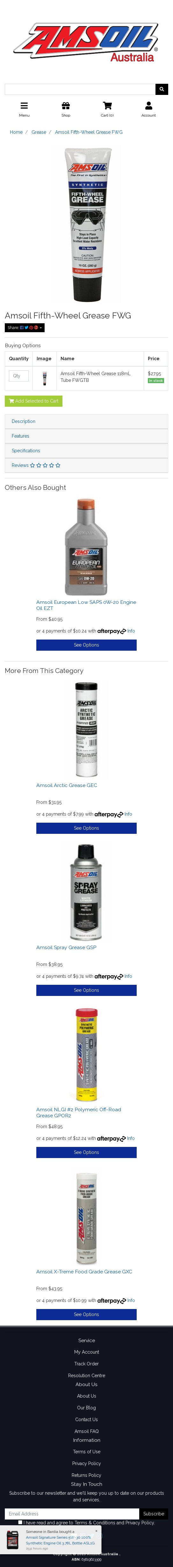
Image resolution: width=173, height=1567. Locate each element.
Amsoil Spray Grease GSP (66, 947)
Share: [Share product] (23, 327)
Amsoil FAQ (87, 1431)
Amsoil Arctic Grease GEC (66, 785)
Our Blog (86, 1407)
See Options (86, 645)
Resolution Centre (86, 1375)
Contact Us (86, 1419)
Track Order (86, 1363)
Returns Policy (86, 1475)
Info (131, 630)
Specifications (26, 450)
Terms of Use (86, 1451)
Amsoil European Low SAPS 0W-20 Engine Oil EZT (86, 605)
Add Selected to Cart (33, 401)
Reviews (36, 465)
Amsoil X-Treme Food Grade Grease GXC (84, 1272)
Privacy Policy (86, 1463)
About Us (86, 1396)
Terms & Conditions (95, 1522)
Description (23, 421)
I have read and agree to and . (86, 1522)
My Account (86, 1352)
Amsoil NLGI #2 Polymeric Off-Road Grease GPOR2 (78, 1112)
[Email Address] (72, 1514)
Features (20, 436)
